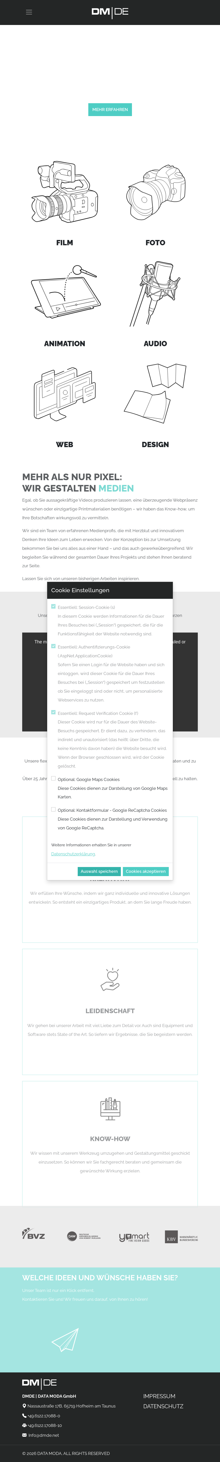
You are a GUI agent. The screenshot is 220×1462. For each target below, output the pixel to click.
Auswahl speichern (99, 871)
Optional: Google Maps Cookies (113, 789)
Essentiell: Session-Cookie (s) (113, 621)
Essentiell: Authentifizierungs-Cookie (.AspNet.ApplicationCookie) (113, 674)
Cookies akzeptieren (146, 871)
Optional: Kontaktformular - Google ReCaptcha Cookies (113, 820)
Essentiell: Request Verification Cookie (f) (113, 741)
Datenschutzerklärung (73, 853)
